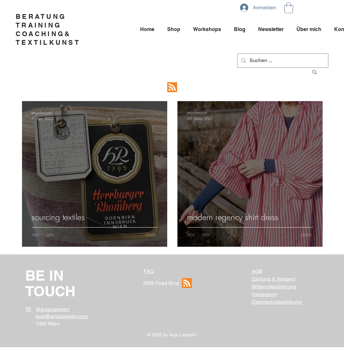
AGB (257, 271)
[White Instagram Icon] (28, 309)
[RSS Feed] (172, 87)
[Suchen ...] (282, 61)
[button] (288, 7)
